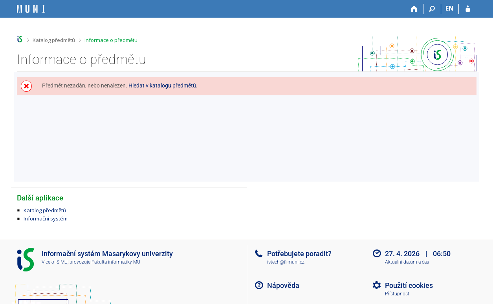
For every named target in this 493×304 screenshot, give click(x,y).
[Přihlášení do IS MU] (468, 9)
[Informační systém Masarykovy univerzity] (31, 9)
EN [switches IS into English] (449, 8)
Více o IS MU (55, 262)
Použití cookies (409, 285)
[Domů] (414, 9)
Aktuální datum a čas (407, 262)
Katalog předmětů (54, 40)
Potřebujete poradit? (299, 253)
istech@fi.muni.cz (285, 262)
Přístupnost (397, 294)
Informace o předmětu (110, 40)
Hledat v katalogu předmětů (162, 85)
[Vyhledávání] (432, 9)
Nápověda (283, 285)
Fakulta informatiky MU (116, 262)
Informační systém (46, 218)
